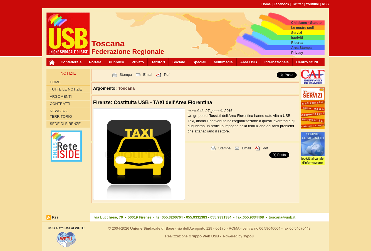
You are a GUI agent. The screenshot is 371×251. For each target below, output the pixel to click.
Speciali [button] (199, 62)
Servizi (296, 33)
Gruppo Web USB (204, 236)
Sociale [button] (178, 62)
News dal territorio (61, 114)
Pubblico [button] (116, 62)
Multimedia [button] (223, 62)
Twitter (297, 4)
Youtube (312, 4)
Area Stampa (301, 48)
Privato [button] (138, 62)
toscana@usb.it (282, 217)
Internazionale (276, 62)
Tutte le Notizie (66, 89)
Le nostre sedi (302, 28)
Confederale (71, 62)
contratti (60, 104)
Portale (95, 62)
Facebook (281, 4)
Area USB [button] (248, 62)
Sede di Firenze (65, 124)
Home (266, 4)
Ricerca (297, 43)
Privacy (297, 53)
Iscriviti (297, 38)
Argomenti (61, 96)
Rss (55, 217)
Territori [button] (158, 62)
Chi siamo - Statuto (306, 23)
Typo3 (248, 236)
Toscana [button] (126, 88)
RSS (325, 4)
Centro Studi (307, 62)
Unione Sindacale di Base (152, 228)
